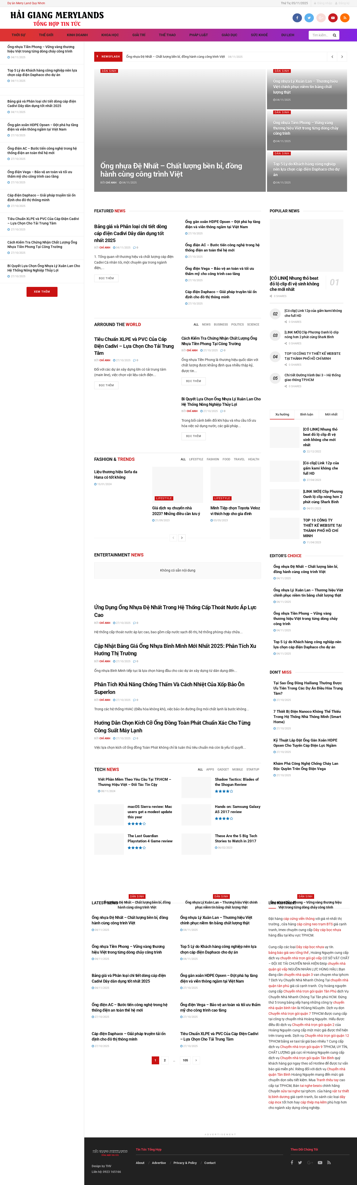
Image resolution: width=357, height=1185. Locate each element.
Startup (252, 769)
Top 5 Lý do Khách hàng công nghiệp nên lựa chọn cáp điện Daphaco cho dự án (306, 169)
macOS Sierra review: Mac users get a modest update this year (150, 811)
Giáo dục (229, 35)
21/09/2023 (161, 520)
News (206, 324)
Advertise (159, 1163)
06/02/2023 (223, 847)
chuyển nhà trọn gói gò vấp (301, 958)
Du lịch (287, 35)
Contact (209, 1163)
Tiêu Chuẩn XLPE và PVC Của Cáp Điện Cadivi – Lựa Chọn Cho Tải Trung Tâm (134, 346)
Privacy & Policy (185, 1163)
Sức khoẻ (259, 35)
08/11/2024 (106, 791)
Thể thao (167, 35)
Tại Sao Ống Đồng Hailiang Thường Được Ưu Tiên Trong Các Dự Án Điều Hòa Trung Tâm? (308, 688)
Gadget (223, 769)
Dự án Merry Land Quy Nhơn (26, 3)
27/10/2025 (194, 233)
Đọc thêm (106, 278)
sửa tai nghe (290, 1091)
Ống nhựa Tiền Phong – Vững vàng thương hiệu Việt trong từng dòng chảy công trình (305, 128)
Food (226, 459)
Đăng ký (342, 3)
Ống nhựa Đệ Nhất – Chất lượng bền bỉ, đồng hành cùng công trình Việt (175, 56)
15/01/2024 (103, 484)
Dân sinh (109, 71)
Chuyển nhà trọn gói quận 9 (301, 1047)
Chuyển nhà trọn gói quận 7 (289, 1014)
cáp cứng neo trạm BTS (315, 924)
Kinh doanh (77, 35)
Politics (237, 324)
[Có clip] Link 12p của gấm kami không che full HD (321, 468)
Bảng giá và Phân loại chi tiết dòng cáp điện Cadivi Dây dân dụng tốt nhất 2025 (130, 233)
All (196, 324)
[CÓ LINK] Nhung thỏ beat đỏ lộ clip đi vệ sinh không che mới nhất (294, 284)
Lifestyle (196, 459)
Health (253, 459)
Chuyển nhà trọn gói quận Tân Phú (309, 991)
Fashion (213, 459)
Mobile (237, 769)
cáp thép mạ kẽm (313, 1102)
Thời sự (18, 35)
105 (185, 1060)
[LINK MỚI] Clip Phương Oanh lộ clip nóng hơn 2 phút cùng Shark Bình (323, 496)
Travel (239, 459)
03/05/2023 (219, 520)
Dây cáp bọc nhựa (327, 930)
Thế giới (46, 35)
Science (253, 324)
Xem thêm (42, 291)
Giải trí (138, 35)
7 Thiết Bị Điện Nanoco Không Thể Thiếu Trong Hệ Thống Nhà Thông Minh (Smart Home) (307, 716)
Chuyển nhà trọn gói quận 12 (327, 1036)
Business (221, 324)
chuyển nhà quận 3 (298, 975)
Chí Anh (111, 182)
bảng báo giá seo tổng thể (288, 953)
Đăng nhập (323, 3)
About (140, 1163)
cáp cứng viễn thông (299, 919)
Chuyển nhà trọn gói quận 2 (313, 1025)
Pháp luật (198, 35)
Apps (210, 769)
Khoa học (110, 35)
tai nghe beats (311, 1086)
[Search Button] (334, 35)
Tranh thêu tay (327, 1080)
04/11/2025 (128, 182)
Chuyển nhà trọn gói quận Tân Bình (307, 1058)
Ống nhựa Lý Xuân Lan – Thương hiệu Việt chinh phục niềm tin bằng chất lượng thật (305, 86)
